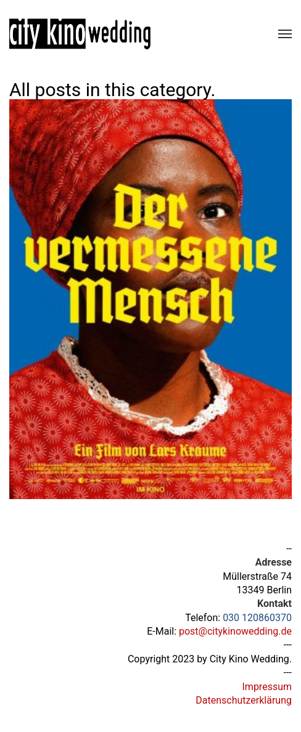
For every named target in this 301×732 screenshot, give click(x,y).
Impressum (267, 687)
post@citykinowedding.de (235, 631)
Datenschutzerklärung (244, 700)
